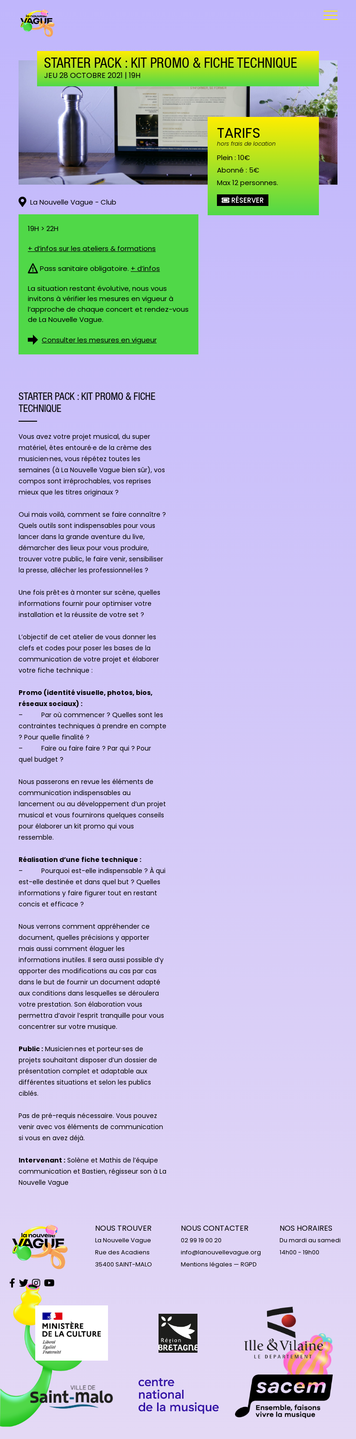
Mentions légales (206, 1264)
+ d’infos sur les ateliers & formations (92, 248)
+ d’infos (145, 268)
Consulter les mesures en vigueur (99, 340)
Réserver (243, 200)
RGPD (249, 1264)
